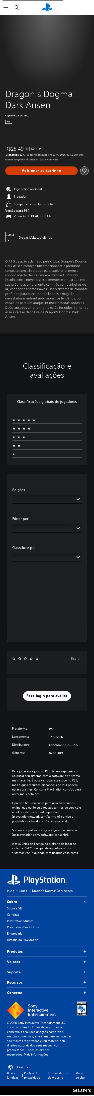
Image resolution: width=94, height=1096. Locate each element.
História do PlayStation (22, 940)
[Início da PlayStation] (47, 7)
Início (10, 891)
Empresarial (15, 933)
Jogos (23, 891)
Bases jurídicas (13, 1075)
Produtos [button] (47, 951)
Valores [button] (47, 961)
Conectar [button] (47, 992)
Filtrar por (20, 518)
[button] (47, 696)
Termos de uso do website (58, 1075)
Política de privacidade (32, 1075)
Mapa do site (80, 1075)
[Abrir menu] (5, 7)
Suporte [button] (47, 972)
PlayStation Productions (23, 927)
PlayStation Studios (20, 921)
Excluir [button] (76, 658)
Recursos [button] (47, 982)
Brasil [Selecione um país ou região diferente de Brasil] (18, 1067)
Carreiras (13, 914)
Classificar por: (24, 547)
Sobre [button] (47, 901)
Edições (18, 490)
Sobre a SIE (14, 908)
